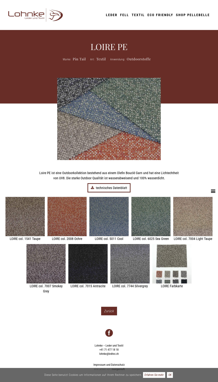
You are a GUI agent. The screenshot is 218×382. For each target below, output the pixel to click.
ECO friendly (160, 15)
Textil (138, 15)
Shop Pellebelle (193, 15)
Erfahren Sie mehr (154, 375)
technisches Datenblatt (109, 188)
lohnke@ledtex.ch (109, 353)
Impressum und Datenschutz (109, 364)
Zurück (109, 311)
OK (169, 375)
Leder (111, 15)
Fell (124, 15)
